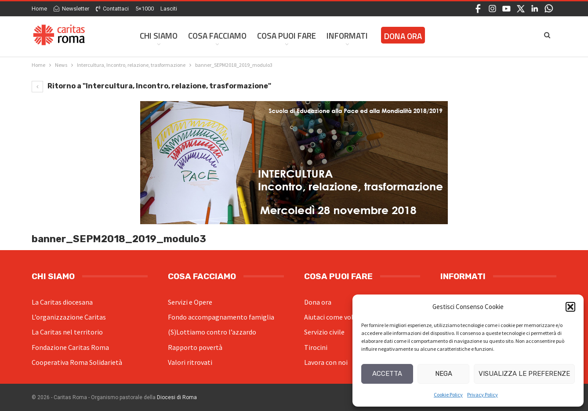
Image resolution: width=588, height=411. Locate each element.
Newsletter (71, 8)
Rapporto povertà (195, 347)
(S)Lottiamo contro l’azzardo (212, 331)
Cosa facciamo (217, 35)
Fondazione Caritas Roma (70, 347)
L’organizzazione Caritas (69, 317)
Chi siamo (159, 35)
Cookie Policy (448, 394)
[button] (570, 306)
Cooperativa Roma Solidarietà (77, 362)
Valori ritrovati (190, 362)
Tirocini (315, 347)
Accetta (387, 374)
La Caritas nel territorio (67, 331)
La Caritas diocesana (62, 302)
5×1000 (144, 8)
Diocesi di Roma (177, 397)
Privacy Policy (482, 394)
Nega (443, 374)
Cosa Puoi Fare (286, 35)
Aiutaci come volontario (340, 317)
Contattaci (112, 8)
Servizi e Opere (190, 302)
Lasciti (168, 8)
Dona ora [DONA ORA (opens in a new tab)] (403, 35)
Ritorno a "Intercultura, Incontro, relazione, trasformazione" (151, 86)
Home (39, 8)
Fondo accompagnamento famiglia (221, 317)
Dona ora (317, 302)
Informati (347, 35)
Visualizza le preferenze (524, 374)
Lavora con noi (326, 362)
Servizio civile (324, 331)
